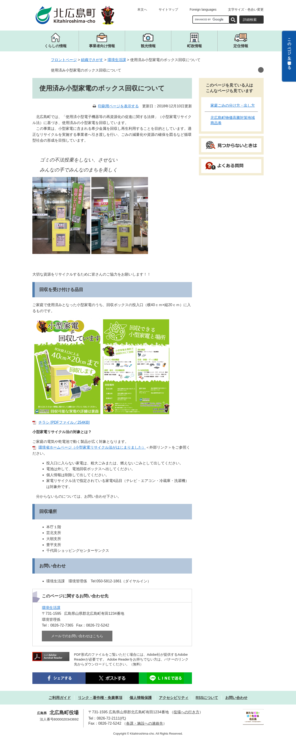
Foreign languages (203, 9)
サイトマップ (168, 9)
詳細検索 (250, 20)
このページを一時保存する (289, 52)
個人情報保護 (141, 698)
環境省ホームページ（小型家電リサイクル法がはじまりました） (92, 447)
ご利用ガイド (60, 698)
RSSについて (207, 698)
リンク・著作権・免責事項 (100, 698)
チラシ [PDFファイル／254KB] (63, 422)
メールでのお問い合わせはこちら (77, 636)
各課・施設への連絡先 (144, 723)
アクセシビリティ (173, 698)
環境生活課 (117, 60)
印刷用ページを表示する (118, 106)
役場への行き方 (186, 712)
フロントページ (64, 60)
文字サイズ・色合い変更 (246, 9)
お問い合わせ (236, 698)
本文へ (142, 9)
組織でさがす (92, 60)
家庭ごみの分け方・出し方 (232, 105)
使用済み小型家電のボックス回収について (86, 70)
